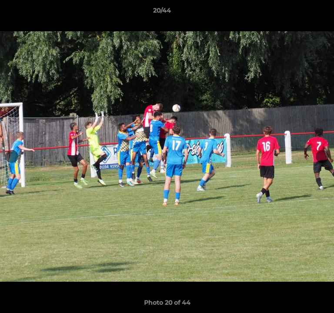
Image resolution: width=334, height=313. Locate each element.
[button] (302, 13)
